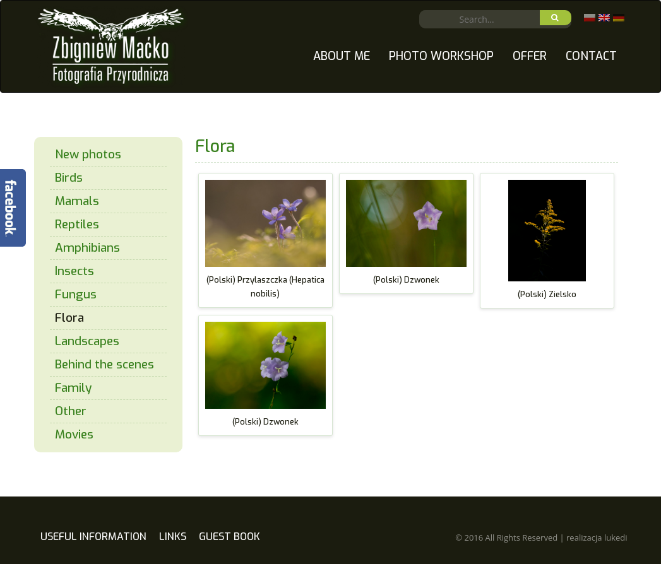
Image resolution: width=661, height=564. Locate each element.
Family (73, 388)
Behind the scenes (104, 364)
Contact (591, 56)
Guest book (229, 536)
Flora (69, 318)
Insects (74, 271)
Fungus (76, 294)
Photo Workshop (441, 56)
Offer (530, 56)
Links (172, 536)
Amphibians (87, 248)
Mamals (77, 201)
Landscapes (87, 341)
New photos (88, 154)
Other (70, 411)
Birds (69, 177)
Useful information (93, 536)
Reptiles (77, 224)
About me (341, 56)
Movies (74, 434)
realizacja (596, 537)
